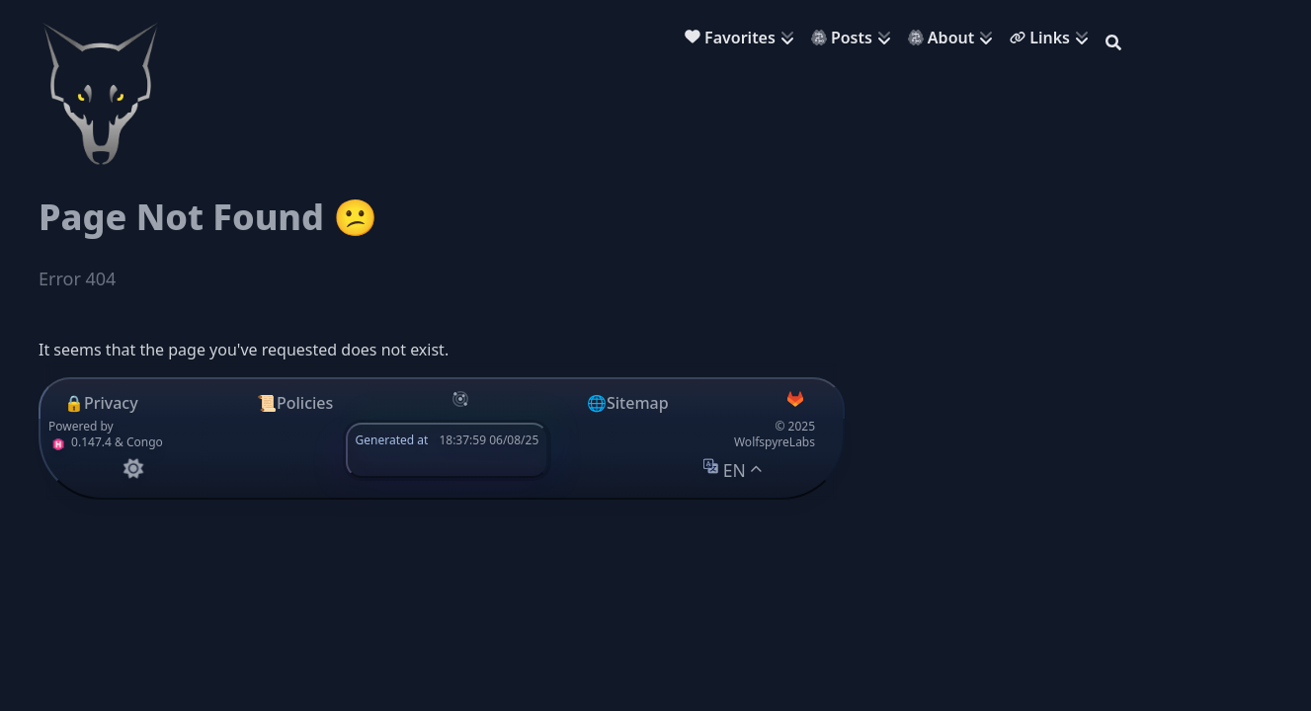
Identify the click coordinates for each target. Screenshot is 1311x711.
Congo (144, 442)
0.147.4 (80, 442)
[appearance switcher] (133, 468)
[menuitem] (744, 40)
